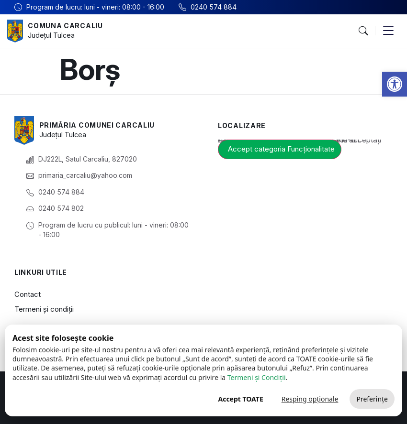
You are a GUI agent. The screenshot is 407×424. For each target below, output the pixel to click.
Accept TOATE (240, 398)
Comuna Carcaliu (65, 26)
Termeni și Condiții (256, 377)
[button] (394, 84)
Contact (27, 294)
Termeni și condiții (44, 309)
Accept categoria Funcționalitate (281, 148)
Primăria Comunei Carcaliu (97, 125)
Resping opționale (310, 398)
